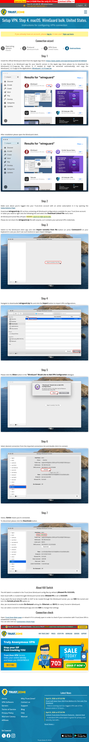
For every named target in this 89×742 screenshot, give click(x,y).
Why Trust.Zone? (28, 698)
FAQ (23, 713)
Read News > (49, 724)
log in (49, 34)
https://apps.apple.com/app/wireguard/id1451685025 (66, 61)
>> (66, 1)
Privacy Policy (7, 713)
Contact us (25, 702)
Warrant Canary (8, 716)
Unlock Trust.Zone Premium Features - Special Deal (65, 715)
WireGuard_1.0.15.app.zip (42, 68)
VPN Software (8, 702)
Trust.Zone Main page (13, 617)
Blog (23, 709)
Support (24, 705)
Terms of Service (9, 709)
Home (4, 698)
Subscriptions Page (8, 208)
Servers (5, 705)
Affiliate (5, 720)
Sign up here (68, 34)
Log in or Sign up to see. (42, 217)
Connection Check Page (26, 621)
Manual (24, 716)
